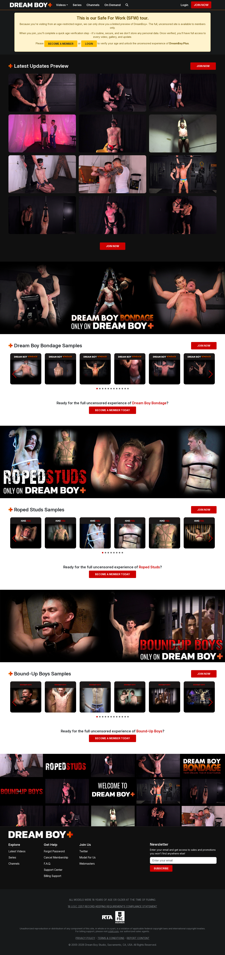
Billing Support (52, 876)
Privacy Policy (85, 938)
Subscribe (161, 868)
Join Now (201, 5)
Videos (61, 5)
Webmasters (87, 863)
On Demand (112, 5)
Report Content (138, 938)
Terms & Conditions (111, 938)
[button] (14, 374)
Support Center (53, 869)
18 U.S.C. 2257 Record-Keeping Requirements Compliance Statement (112, 906)
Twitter (83, 851)
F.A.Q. (47, 863)
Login (184, 5)
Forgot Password (54, 851)
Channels (92, 5)
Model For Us (87, 857)
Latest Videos (16, 851)
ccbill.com (113, 931)
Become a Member (60, 43)
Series (77, 5)
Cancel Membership (56, 857)
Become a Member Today (112, 410)
